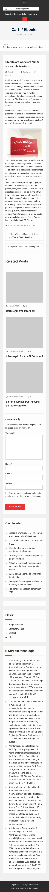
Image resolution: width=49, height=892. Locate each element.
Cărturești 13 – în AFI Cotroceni (24, 356)
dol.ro (26, 225)
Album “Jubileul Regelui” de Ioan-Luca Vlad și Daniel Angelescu (23, 235)
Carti (10, 225)
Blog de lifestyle (16, 624)
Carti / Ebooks (25, 29)
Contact (12, 633)
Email (8, 474)
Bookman (27, 72)
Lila (10, 637)
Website (8, 483)
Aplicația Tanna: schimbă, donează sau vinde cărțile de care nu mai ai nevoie (25, 566)
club (14, 225)
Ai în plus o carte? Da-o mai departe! (23, 246)
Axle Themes (32, 888)
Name (8, 464)
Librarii (8, 75)
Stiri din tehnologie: (21, 651)
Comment (10, 433)
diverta (20, 225)
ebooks (32, 225)
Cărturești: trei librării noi (20, 311)
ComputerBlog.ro (16, 629)
